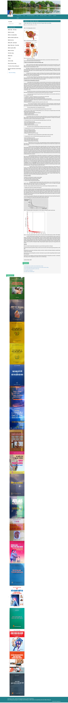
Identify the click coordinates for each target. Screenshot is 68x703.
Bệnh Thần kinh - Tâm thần (13, 45)
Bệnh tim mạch (11, 32)
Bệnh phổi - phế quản (12, 42)
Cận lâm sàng (11, 53)
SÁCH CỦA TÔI (10, 275)
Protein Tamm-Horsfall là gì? (29, 271)
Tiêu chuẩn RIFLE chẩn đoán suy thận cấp (32, 268)
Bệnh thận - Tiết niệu (12, 29)
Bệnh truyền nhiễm (12, 47)
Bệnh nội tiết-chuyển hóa (13, 37)
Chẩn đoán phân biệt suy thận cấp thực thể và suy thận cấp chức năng (36, 267)
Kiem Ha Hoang (12, 72)
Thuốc (9, 58)
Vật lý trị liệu (10, 60)
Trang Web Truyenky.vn (29, 270)
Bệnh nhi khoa (11, 50)
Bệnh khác (10, 55)
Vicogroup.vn (58, 701)
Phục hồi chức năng (12, 63)
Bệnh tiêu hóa (11, 40)
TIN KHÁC (26, 263)
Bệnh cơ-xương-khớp (12, 34)
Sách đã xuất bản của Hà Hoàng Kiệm (14, 69)
